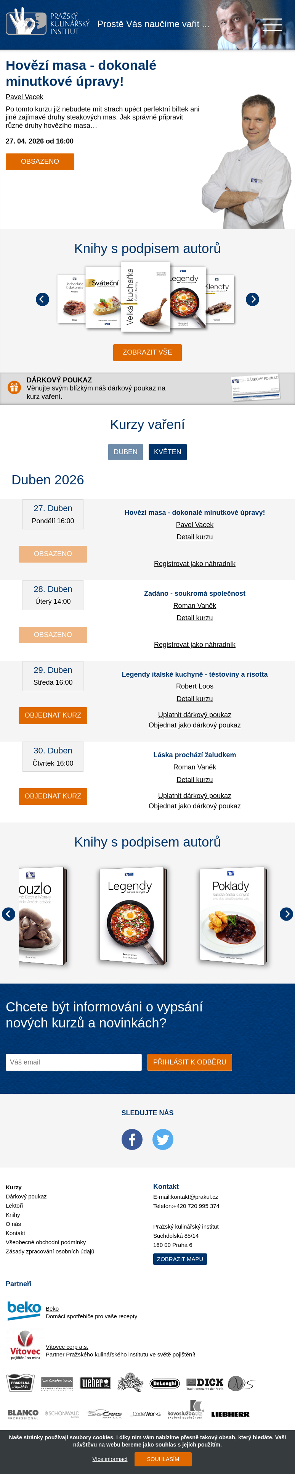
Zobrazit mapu (180, 1259)
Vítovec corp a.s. (67, 1346)
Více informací (109, 1459)
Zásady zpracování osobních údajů (50, 1251)
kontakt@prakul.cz (194, 1196)
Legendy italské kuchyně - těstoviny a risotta (195, 674)
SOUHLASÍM (163, 1459)
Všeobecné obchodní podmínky (46, 1242)
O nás (13, 1224)
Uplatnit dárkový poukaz (194, 715)
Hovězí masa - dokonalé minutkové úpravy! (194, 512)
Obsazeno (40, 161)
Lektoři (14, 1205)
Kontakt (15, 1233)
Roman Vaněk (194, 606)
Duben (126, 452)
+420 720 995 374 (196, 1206)
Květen (167, 452)
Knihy (13, 1214)
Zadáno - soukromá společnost (194, 593)
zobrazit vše (147, 352)
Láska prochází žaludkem (194, 755)
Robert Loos (194, 686)
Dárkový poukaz (26, 1196)
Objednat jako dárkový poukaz (195, 725)
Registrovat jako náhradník (195, 564)
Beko (52, 1308)
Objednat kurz (53, 715)
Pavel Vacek (24, 97)
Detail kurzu (194, 537)
